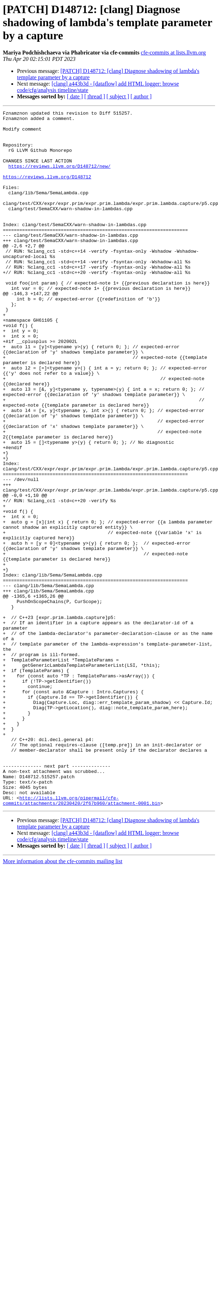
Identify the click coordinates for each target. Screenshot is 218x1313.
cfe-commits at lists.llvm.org (173, 53)
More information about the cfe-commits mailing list (62, 1000)
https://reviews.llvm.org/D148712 (47, 190)
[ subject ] (118, 96)
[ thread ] (94, 96)
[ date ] (75, 96)
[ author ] (141, 96)
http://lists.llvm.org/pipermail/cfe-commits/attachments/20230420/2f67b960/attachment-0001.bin (81, 939)
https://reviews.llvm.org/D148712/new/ (59, 177)
